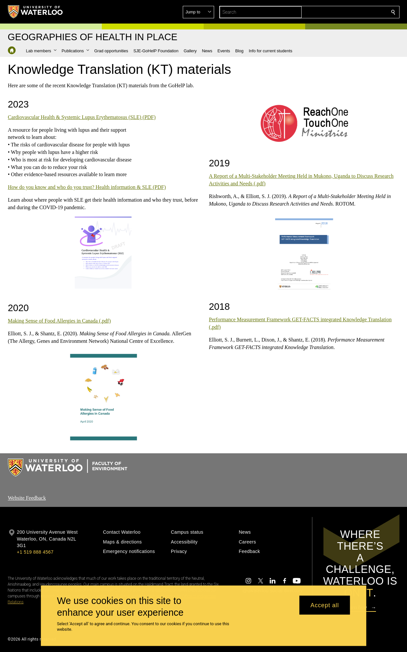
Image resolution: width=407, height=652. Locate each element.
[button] (346, 12)
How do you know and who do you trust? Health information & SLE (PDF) (87, 187)
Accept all (324, 605)
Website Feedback (27, 498)
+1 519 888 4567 (35, 552)
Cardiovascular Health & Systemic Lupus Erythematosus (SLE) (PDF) (82, 117)
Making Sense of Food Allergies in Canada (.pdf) (59, 321)
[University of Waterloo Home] (35, 11)
